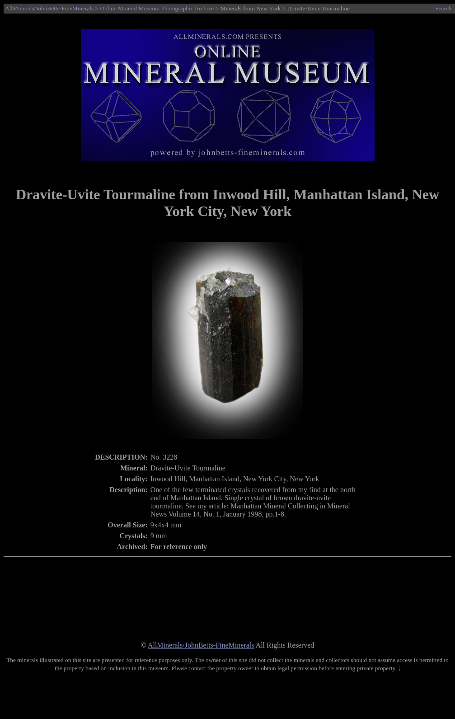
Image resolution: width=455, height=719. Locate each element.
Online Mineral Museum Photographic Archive (157, 8)
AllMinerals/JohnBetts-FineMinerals (49, 8)
